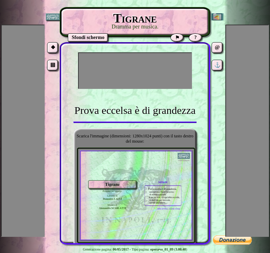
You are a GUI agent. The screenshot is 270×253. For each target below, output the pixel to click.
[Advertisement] (135, 70)
